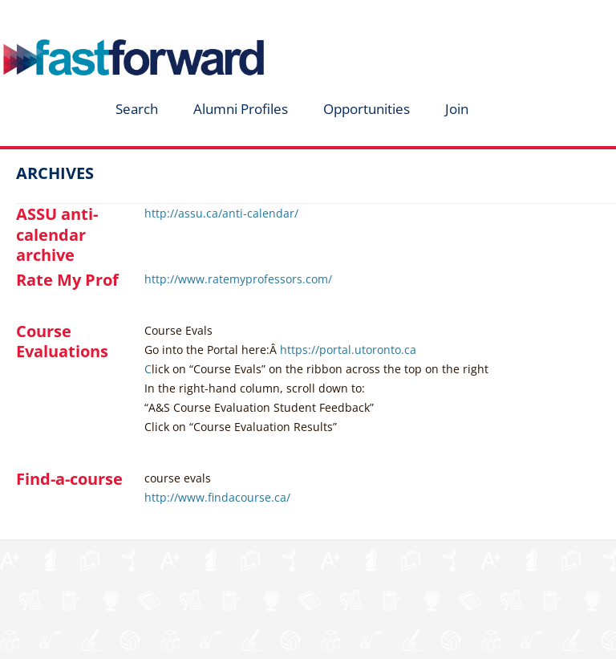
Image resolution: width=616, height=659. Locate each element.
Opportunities (366, 109)
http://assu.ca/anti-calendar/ (221, 213)
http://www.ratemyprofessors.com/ (238, 279)
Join (456, 109)
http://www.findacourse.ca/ (217, 497)
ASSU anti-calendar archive (57, 234)
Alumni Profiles (240, 109)
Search (137, 109)
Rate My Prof (67, 280)
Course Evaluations (62, 341)
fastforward (109, 18)
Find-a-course (69, 479)
